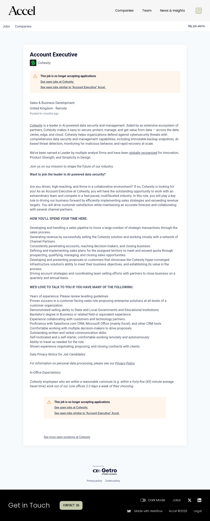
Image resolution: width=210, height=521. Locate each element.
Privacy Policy (125, 363)
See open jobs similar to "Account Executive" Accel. (73, 87)
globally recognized (143, 153)
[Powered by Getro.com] (105, 470)
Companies (124, 10)
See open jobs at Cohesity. (57, 81)
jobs (6, 26)
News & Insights (172, 10)
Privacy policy (94, 480)
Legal (198, 511)
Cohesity (36, 125)
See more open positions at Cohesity (67, 437)
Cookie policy (112, 480)
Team (147, 10)
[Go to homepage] (21, 10)
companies (25, 26)
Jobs (177, 500)
